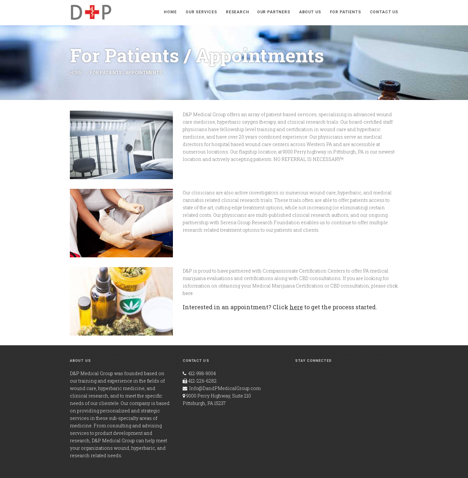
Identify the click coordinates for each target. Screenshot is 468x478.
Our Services (201, 12)
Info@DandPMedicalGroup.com (225, 388)
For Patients (345, 12)
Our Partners (273, 12)
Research (237, 12)
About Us (310, 12)
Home (170, 12)
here (296, 307)
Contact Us (384, 12)
